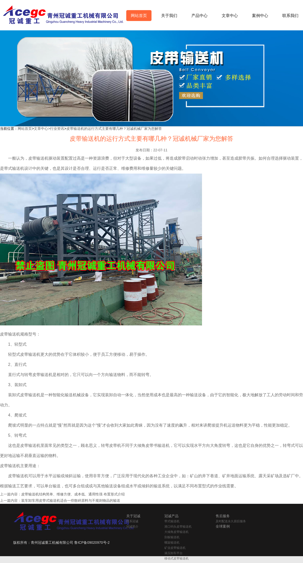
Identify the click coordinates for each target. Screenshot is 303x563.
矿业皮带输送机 (175, 548)
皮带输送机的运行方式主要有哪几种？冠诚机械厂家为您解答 (114, 129)
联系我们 (290, 15)
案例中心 (260, 15)
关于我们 (169, 15)
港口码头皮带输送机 (178, 526)
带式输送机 (172, 521)
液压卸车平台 (173, 553)
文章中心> (42, 129)
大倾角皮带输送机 (176, 532)
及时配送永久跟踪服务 (231, 521)
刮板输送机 (172, 537)
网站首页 (139, 15)
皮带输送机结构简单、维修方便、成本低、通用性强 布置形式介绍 (73, 494)
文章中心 (230, 15)
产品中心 (199, 15)
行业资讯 (57, 129)
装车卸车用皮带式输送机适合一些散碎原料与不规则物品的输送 (70, 500)
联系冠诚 (132, 521)
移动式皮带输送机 (176, 558)
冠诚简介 (132, 526)
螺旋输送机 (172, 542)
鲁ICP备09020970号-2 (92, 542)
